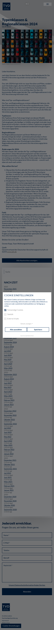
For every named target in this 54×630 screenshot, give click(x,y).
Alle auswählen (16, 329)
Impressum (23, 335)
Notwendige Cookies (13, 310)
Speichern (38, 329)
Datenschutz (30, 335)
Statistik (8, 314)
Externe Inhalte (11, 319)
